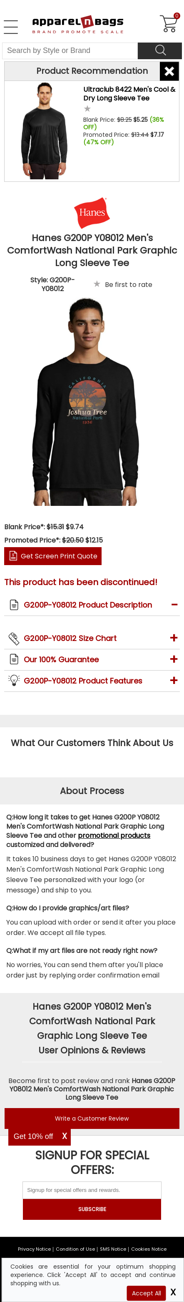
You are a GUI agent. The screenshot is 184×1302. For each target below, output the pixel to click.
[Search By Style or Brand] (70, 51)
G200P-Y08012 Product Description (88, 605)
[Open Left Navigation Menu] (10, 27)
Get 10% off (33, 1136)
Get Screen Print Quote (59, 556)
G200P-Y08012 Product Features (83, 681)
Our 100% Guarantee (61, 659)
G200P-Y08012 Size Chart (70, 638)
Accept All (146, 1293)
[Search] (160, 51)
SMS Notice (113, 1249)
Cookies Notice (149, 1249)
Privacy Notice (34, 1249)
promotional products (114, 835)
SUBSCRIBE (92, 1209)
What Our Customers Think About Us (92, 743)
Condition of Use (75, 1249)
